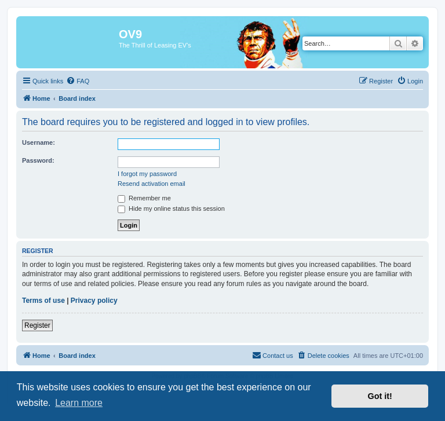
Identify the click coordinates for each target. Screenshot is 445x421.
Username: (38, 142)
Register (37, 325)
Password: (38, 160)
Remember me (144, 198)
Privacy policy (94, 300)
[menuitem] (77, 81)
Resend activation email (151, 183)
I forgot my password (147, 173)
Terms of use (43, 300)
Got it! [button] (380, 396)
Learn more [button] (79, 403)
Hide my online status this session (171, 208)
